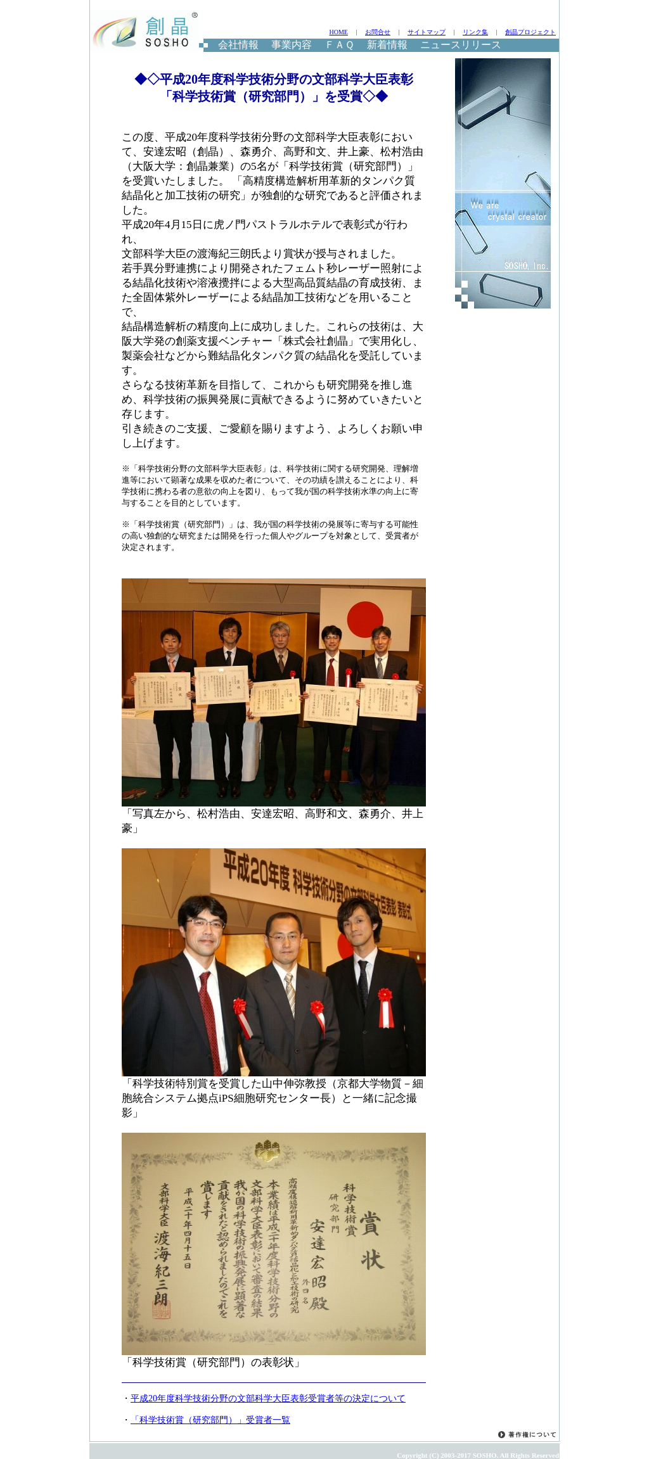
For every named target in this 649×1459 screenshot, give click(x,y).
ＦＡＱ (339, 44)
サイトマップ (427, 32)
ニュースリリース (460, 44)
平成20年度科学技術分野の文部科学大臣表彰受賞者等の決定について (268, 1398)
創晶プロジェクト (530, 32)
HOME (338, 32)
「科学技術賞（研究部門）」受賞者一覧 (210, 1420)
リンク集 (475, 32)
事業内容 (291, 44)
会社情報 (238, 44)
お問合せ (377, 32)
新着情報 (387, 44)
